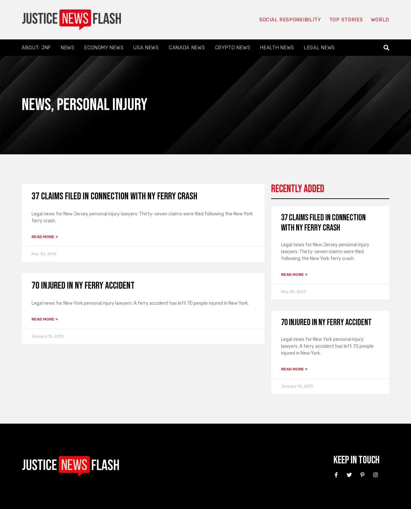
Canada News (187, 48)
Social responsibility (290, 20)
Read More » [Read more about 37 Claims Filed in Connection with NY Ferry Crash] (45, 236)
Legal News (319, 48)
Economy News (103, 48)
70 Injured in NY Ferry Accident (83, 286)
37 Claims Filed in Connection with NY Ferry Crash (114, 196)
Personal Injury (102, 105)
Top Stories (346, 20)
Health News (277, 48)
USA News (146, 48)
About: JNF (36, 48)
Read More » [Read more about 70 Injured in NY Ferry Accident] (45, 319)
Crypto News (232, 48)
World (380, 20)
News (68, 48)
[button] (386, 48)
